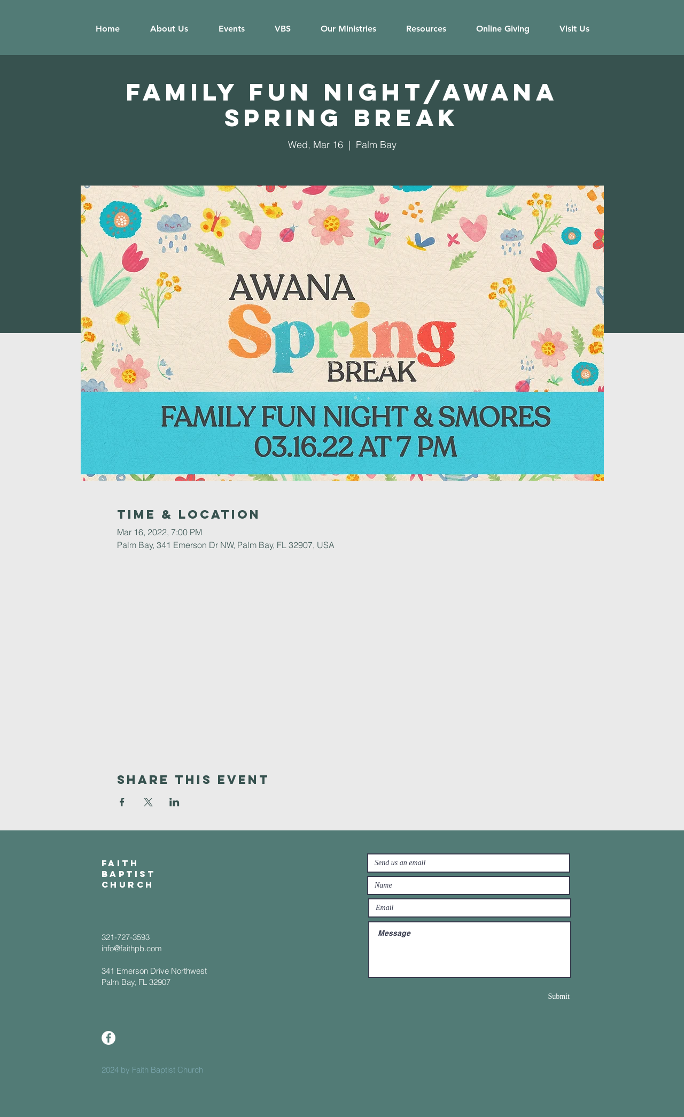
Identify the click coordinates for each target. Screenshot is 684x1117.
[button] (169, 29)
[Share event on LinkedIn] (174, 802)
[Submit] (532, 996)
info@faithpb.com (132, 948)
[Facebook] (108, 1038)
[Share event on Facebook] (122, 802)
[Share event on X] (148, 802)
